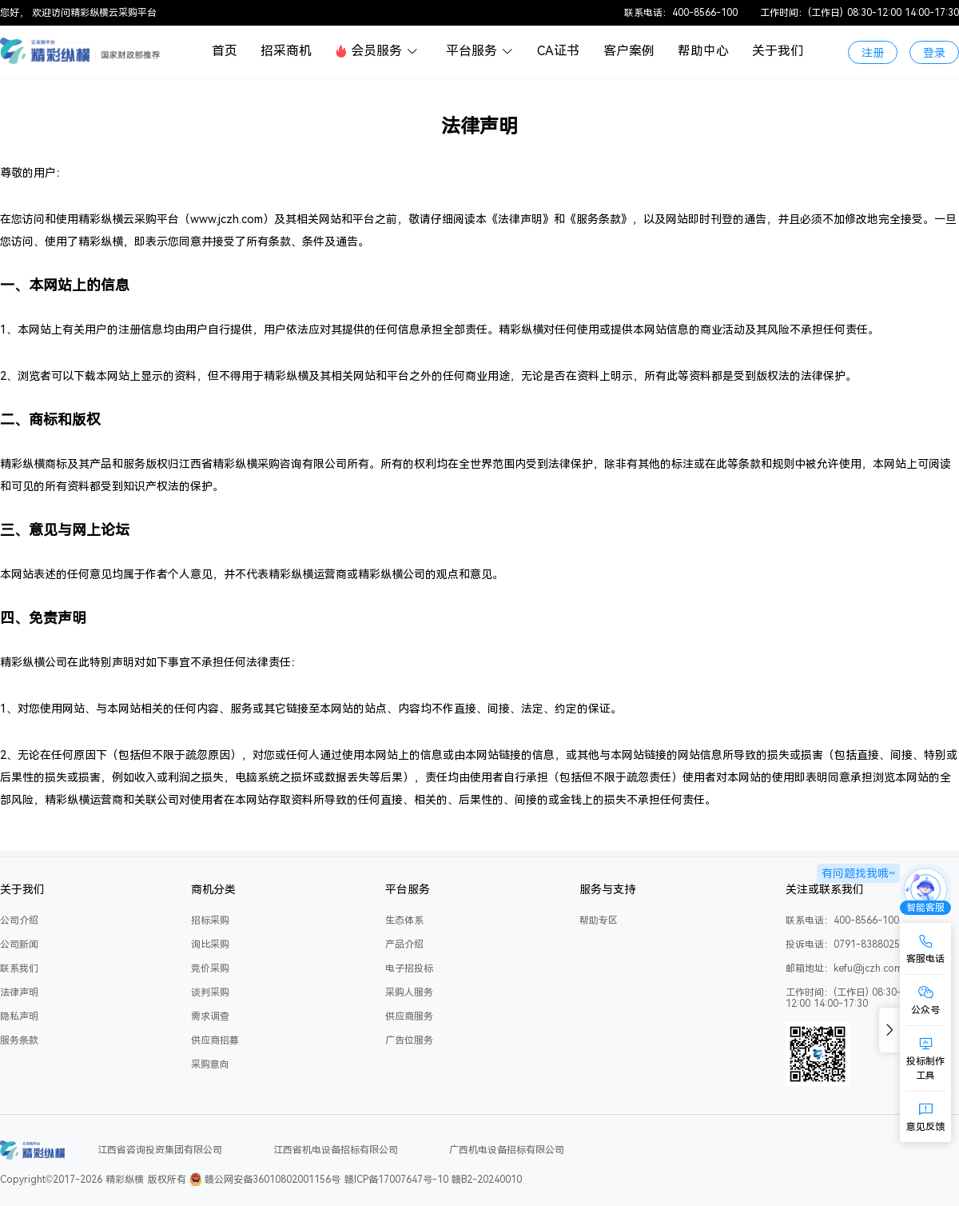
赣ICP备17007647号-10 (396, 1179)
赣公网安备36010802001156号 (272, 1179)
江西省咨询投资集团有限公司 (159, 1150)
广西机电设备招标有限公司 (506, 1150)
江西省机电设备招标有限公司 (335, 1150)
